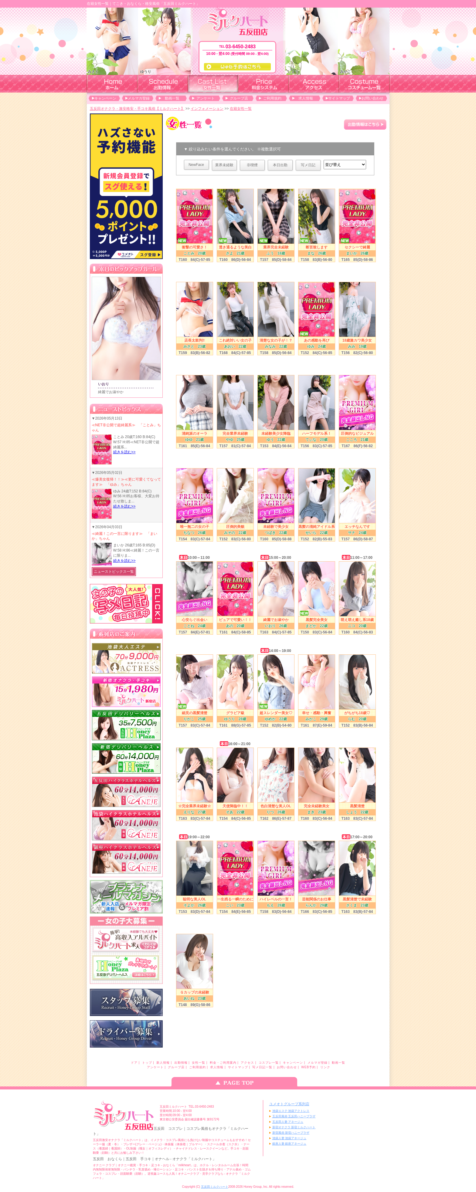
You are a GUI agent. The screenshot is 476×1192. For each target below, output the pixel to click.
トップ (147, 1062)
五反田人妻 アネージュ (288, 1121)
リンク (325, 1067)
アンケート (205, 98)
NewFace (196, 165)
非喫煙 (252, 165)
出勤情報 (181, 1062)
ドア (134, 1062)
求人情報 (305, 98)
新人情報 (163, 1062)
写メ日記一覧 (262, 1067)
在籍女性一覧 (241, 108)
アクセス (247, 1062)
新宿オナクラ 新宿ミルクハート (294, 1127)
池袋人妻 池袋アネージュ (289, 1138)
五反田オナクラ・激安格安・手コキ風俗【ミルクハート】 (137, 108)
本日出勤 (280, 165)
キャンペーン (105, 98)
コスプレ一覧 (269, 1062)
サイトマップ (339, 98)
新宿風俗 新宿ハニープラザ (291, 1132)
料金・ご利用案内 (223, 1062)
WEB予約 (308, 1067)
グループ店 (239, 98)
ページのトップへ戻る (238, 1081)
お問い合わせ (372, 98)
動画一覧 (172, 98)
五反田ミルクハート (214, 1186)
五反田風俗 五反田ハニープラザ (294, 1116)
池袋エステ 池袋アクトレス (291, 1111)
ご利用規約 (272, 98)
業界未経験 (224, 165)
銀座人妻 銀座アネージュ (289, 1143)
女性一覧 (198, 1062)
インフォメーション (207, 108)
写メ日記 (308, 165)
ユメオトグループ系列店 (289, 1104)
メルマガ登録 (139, 98)
